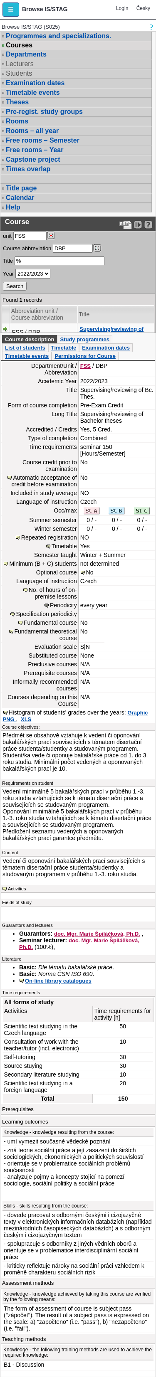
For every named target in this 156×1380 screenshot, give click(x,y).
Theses (17, 102)
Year (8, 274)
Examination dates (35, 82)
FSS (85, 366)
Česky (143, 8)
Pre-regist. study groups (44, 111)
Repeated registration (49, 537)
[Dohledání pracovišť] (51, 236)
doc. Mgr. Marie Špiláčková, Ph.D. (97, 934)
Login (122, 8)
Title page (21, 188)
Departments (26, 54)
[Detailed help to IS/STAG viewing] (148, 224)
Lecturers (20, 63)
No (90, 572)
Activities (17, 888)
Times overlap (28, 168)
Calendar (20, 197)
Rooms (17, 121)
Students (19, 73)
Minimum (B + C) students (43, 563)
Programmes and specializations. (58, 35)
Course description (29, 339)
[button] (10, 9)
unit (7, 236)
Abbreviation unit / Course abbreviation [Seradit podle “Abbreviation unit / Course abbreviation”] (37, 314)
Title (8, 261)
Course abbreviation (27, 248)
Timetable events (33, 92)
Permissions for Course (85, 356)
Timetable (63, 348)
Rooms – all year (32, 130)
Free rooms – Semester (42, 140)
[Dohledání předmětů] (97, 248)
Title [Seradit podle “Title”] (84, 314)
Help (13, 207)
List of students (25, 348)
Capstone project (33, 159)
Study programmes (84, 339)
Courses (19, 45)
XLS (26, 719)
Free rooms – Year (34, 149)
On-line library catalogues (58, 981)
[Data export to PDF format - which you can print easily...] (125, 224)
